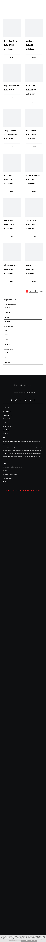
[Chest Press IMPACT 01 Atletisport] (34, 252)
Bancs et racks (8, 349)
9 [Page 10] (36, 291)
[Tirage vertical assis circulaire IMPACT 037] (12, 118)
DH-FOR (7, 312)
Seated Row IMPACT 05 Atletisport (31, 224)
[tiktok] (21, 400)
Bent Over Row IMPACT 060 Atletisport (10, 45)
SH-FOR (7, 322)
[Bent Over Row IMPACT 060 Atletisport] (12, 28)
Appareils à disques (10, 304)
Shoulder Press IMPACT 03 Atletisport (10, 269)
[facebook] (11, 400)
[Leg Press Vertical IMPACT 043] (12, 73)
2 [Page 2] (30, 291)
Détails (12, 57)
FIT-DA (7, 335)
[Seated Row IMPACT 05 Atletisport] (34, 207)
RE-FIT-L (8, 352)
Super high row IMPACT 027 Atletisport (33, 180)
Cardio (6, 357)
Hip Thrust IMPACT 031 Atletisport (9, 180)
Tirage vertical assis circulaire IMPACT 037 (10, 135)
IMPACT (7, 317)
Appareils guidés (9, 326)
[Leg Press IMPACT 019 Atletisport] (12, 207)
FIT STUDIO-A (8, 362)
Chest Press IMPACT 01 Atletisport (31, 269)
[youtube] (25, 400)
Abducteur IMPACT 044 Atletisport (31, 45)
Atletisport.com (21, 490)
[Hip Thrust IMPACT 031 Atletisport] (12, 163)
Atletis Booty (9, 308)
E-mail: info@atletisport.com (23, 385)
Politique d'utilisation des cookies (29, 940)
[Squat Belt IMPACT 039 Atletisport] (34, 73)
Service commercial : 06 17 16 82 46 (23, 393)
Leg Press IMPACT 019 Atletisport (9, 224)
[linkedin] (30, 400)
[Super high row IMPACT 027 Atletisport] (34, 163)
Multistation (7, 367)
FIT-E (6, 339)
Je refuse (18, 940)
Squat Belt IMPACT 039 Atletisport (31, 90)
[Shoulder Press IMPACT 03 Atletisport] (12, 252)
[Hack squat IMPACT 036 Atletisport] (34, 118)
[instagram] (16, 400)
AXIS (6, 330)
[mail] (34, 400)
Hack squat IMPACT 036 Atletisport (31, 135)
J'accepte (12, 940)
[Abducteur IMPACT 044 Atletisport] (34, 28)
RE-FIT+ (7, 344)
